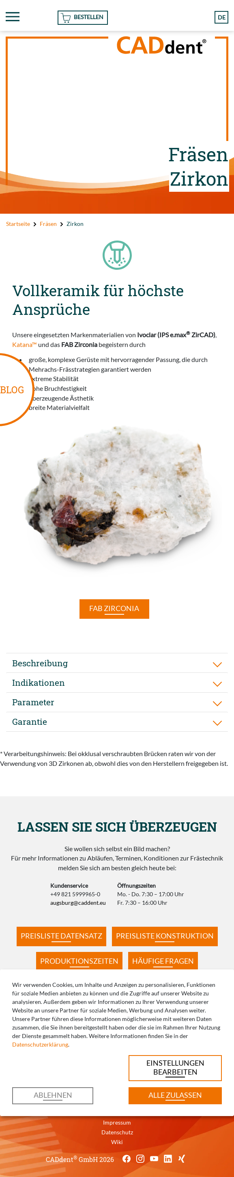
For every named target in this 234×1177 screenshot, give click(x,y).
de (221, 17)
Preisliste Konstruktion (165, 936)
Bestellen (88, 16)
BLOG (12, 390)
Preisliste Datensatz (61, 936)
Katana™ (24, 344)
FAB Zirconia (114, 608)
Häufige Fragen (163, 961)
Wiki (117, 1141)
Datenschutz (117, 1132)
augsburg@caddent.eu (78, 902)
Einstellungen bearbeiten (175, 1067)
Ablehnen (53, 1095)
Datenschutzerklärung (40, 1044)
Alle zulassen (175, 1095)
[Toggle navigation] (12, 17)
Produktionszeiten (79, 961)
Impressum (117, 1122)
